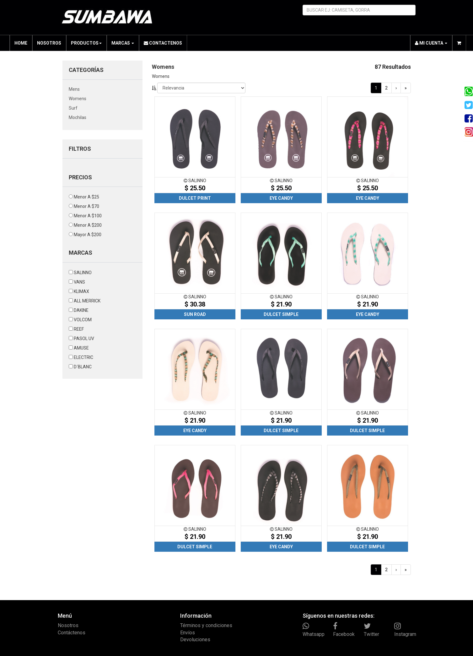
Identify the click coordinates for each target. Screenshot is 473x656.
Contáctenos (71, 633)
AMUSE (81, 347)
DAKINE (81, 310)
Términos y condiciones (206, 625)
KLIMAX (81, 291)
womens (77, 98)
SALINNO (83, 272)
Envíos (187, 633)
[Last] (405, 88)
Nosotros (68, 625)
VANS (79, 282)
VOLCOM (83, 319)
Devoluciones (195, 639)
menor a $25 (86, 196)
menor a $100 (88, 215)
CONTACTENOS (163, 43)
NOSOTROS (49, 43)
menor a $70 (86, 206)
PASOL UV (84, 338)
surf (73, 108)
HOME (20, 43)
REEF (79, 329)
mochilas (77, 117)
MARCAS (122, 43)
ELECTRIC (83, 357)
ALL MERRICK (87, 300)
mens (74, 89)
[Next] (396, 88)
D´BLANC (83, 366)
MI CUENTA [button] (431, 43)
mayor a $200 (87, 234)
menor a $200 (88, 225)
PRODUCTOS (86, 43)
